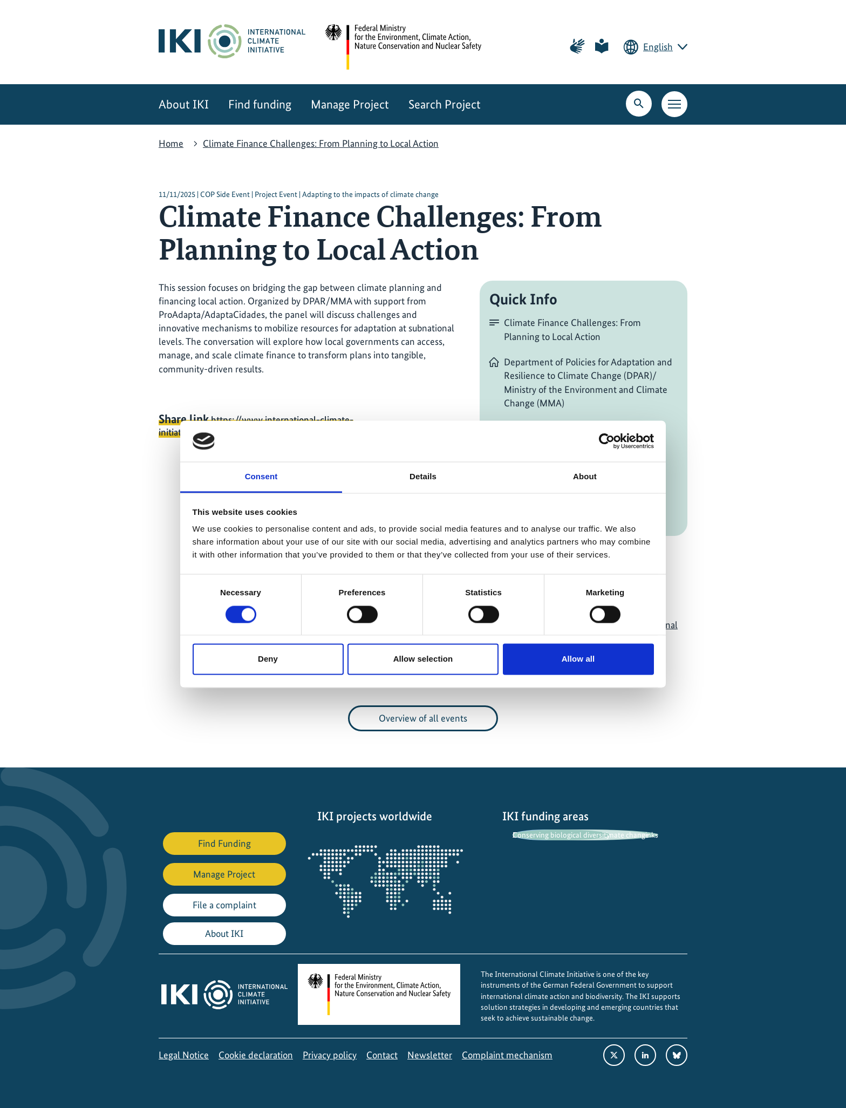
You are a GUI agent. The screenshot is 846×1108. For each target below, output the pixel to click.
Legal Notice (184, 1055)
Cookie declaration (256, 1055)
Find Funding (224, 843)
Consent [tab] (261, 476)
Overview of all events (423, 718)
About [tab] (585, 476)
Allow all (578, 659)
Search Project (444, 104)
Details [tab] (423, 476)
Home (171, 143)
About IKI (184, 104)
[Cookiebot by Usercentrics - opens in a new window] (607, 441)
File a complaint (224, 904)
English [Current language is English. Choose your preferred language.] (658, 46)
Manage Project (350, 104)
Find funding (259, 104)
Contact (382, 1055)
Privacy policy (330, 1055)
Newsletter (429, 1055)
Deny (268, 659)
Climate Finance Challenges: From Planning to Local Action (321, 143)
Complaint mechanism (507, 1055)
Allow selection (423, 659)
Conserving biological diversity (561, 835)
